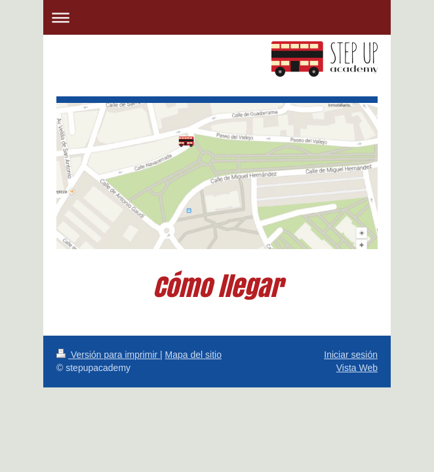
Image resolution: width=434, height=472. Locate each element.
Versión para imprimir (108, 354)
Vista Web (357, 368)
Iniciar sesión (351, 354)
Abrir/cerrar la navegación (217, 17)
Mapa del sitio (193, 354)
